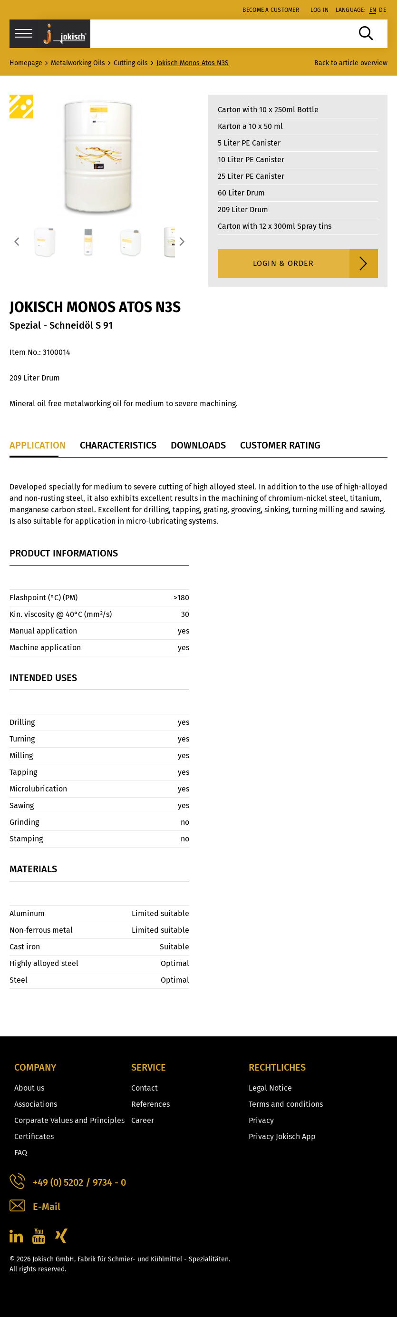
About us (29, 1088)
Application (38, 445)
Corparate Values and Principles (69, 1120)
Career (142, 1120)
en (373, 10)
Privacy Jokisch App (282, 1136)
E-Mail (35, 1207)
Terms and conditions (286, 1104)
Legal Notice (270, 1088)
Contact (144, 1088)
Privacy (261, 1120)
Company (35, 1067)
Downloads (198, 445)
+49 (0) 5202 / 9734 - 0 (68, 1183)
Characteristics (118, 445)
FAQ (20, 1152)
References (150, 1104)
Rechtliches (277, 1067)
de (382, 10)
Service (148, 1067)
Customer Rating (280, 445)
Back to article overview (350, 63)
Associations (35, 1104)
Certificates (34, 1136)
